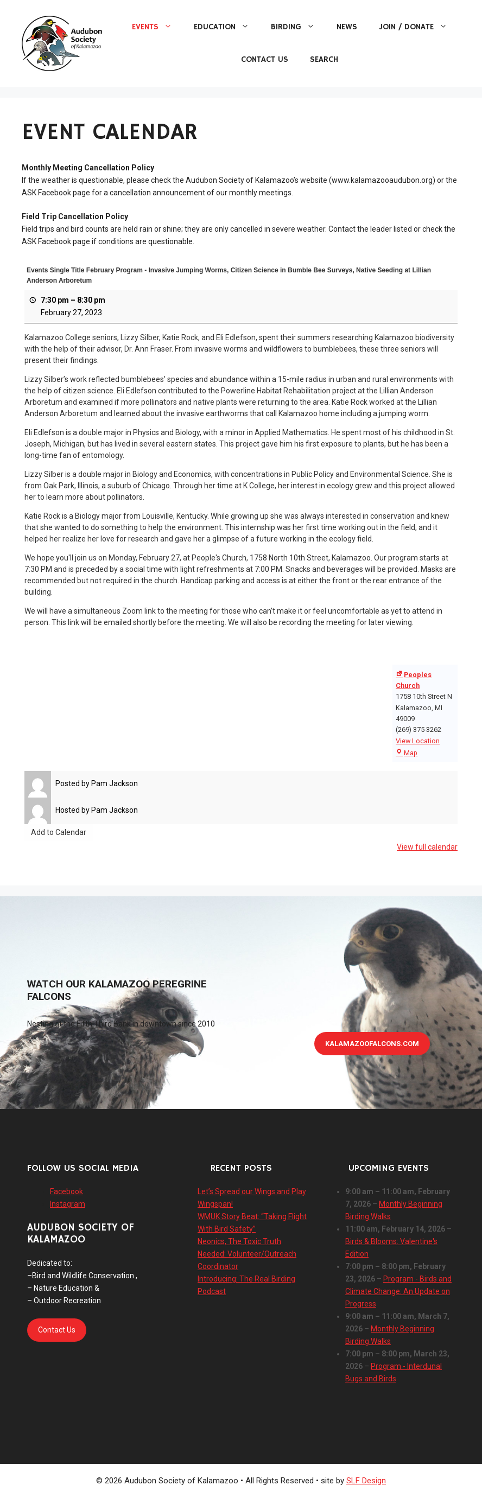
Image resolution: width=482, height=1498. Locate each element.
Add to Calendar (58, 832)
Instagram (67, 1204)
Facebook (66, 1191)
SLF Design (366, 1481)
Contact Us (264, 59)
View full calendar (427, 847)
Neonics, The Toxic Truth (239, 1241)
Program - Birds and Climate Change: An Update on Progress (398, 1291)
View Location (418, 741)
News (347, 27)
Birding (298, 27)
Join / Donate (418, 27)
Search (324, 59)
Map (406, 753)
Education (227, 27)
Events (157, 27)
